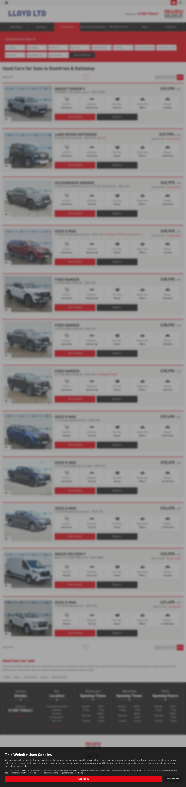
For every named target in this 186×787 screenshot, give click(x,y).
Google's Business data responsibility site (108, 770)
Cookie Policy (22, 766)
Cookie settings (172, 779)
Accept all (83, 779)
